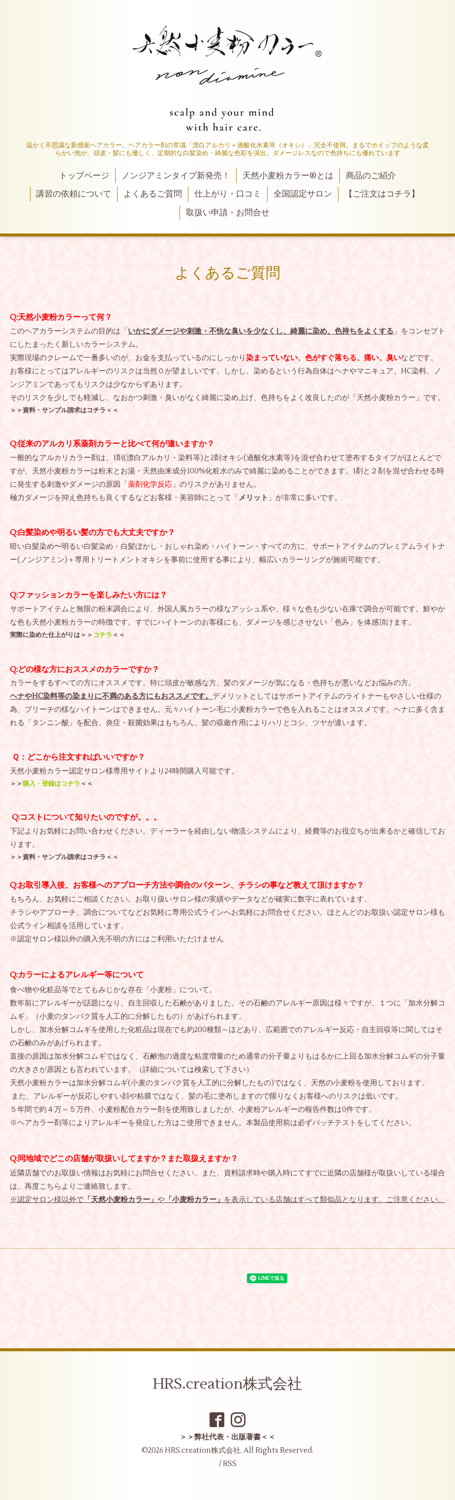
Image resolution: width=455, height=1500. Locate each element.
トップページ (84, 175)
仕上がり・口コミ (227, 194)
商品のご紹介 (371, 175)
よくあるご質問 (152, 194)
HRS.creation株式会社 (227, 1384)
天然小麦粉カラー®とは (288, 175)
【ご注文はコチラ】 (382, 194)
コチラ (102, 635)
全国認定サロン (302, 194)
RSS (230, 1463)
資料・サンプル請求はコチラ (64, 410)
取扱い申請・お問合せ (228, 212)
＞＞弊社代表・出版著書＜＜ (227, 1437)
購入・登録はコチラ (51, 783)
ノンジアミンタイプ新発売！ (175, 175)
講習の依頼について (73, 194)
